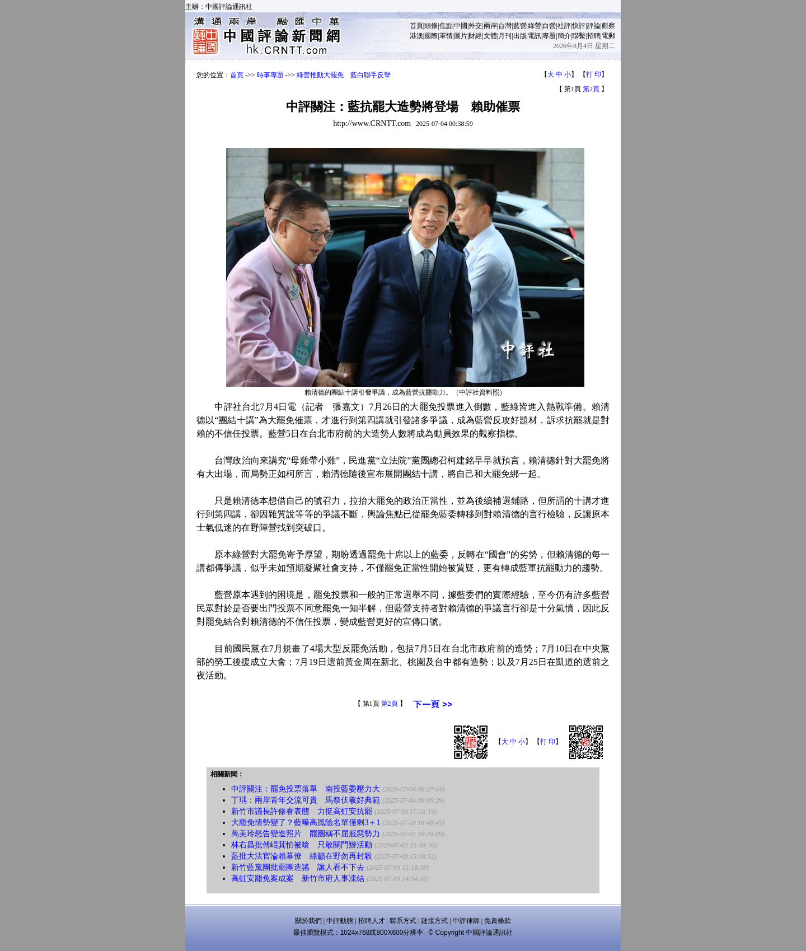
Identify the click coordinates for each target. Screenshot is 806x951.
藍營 (520, 26)
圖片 (460, 36)
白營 (549, 26)
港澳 (416, 36)
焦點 (446, 26)
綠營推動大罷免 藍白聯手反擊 (344, 75)
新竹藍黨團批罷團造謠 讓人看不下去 (297, 867)
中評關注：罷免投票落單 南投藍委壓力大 (305, 789)
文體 (490, 36)
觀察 (608, 26)
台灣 (505, 26)
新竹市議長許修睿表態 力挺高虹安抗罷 (301, 811)
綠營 (534, 26)
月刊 (505, 36)
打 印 (593, 74)
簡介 (564, 36)
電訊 (534, 36)
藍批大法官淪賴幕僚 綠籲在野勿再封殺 (301, 856)
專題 (549, 36)
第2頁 (591, 89)
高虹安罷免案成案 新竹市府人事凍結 (297, 878)
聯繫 (578, 36)
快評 (578, 26)
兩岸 (490, 26)
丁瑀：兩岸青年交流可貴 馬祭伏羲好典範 (305, 800)
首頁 (416, 26)
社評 (564, 26)
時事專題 (270, 75)
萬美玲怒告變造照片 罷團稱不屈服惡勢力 (305, 834)
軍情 (446, 36)
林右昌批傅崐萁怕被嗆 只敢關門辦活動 (301, 845)
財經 (475, 36)
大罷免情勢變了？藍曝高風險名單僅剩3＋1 (305, 822)
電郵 (608, 36)
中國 (460, 26)
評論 (594, 26)
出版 (520, 36)
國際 (431, 36)
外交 (475, 26)
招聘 (594, 36)
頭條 (431, 26)
